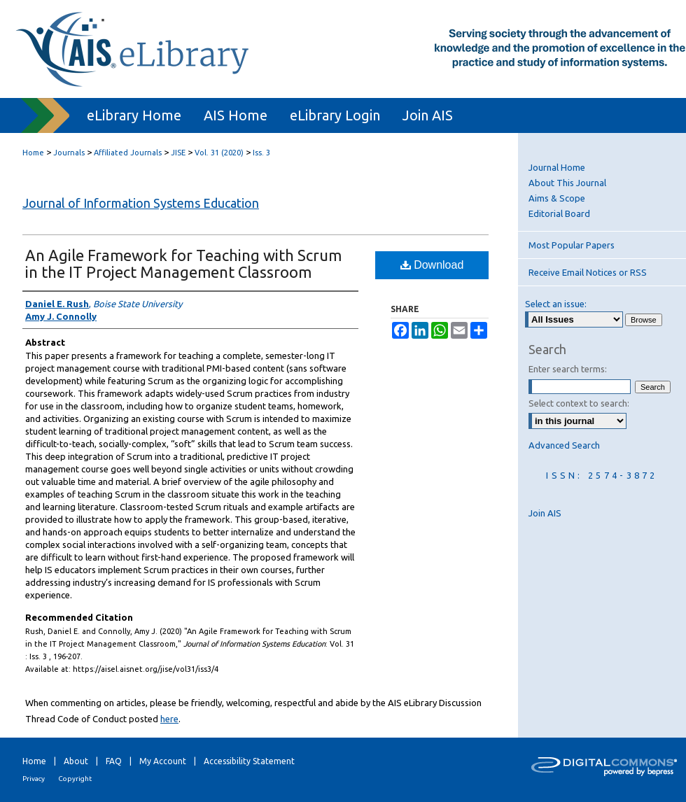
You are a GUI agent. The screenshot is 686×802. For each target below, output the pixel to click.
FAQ (114, 761)
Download (432, 265)
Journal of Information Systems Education (140, 203)
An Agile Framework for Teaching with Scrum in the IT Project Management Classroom (183, 263)
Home (33, 152)
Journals (69, 152)
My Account (162, 761)
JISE (178, 152)
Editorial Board (559, 213)
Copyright (75, 778)
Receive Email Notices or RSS (587, 272)
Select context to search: (578, 403)
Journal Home (556, 167)
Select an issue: (556, 304)
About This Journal (567, 183)
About (76, 761)
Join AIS (544, 513)
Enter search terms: (567, 369)
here (169, 719)
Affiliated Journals (128, 152)
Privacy (33, 778)
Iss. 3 (261, 152)
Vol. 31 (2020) (219, 152)
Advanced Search (564, 445)
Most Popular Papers (571, 245)
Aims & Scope (556, 198)
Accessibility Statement (249, 761)
